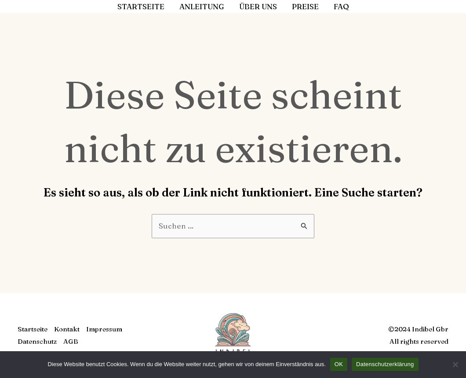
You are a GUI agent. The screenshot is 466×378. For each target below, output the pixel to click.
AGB (70, 341)
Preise (305, 6)
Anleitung (201, 6)
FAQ (341, 6)
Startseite (140, 6)
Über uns (258, 6)
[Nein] (455, 364)
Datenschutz (37, 341)
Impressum (104, 329)
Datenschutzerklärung (385, 364)
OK (339, 364)
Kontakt (67, 329)
